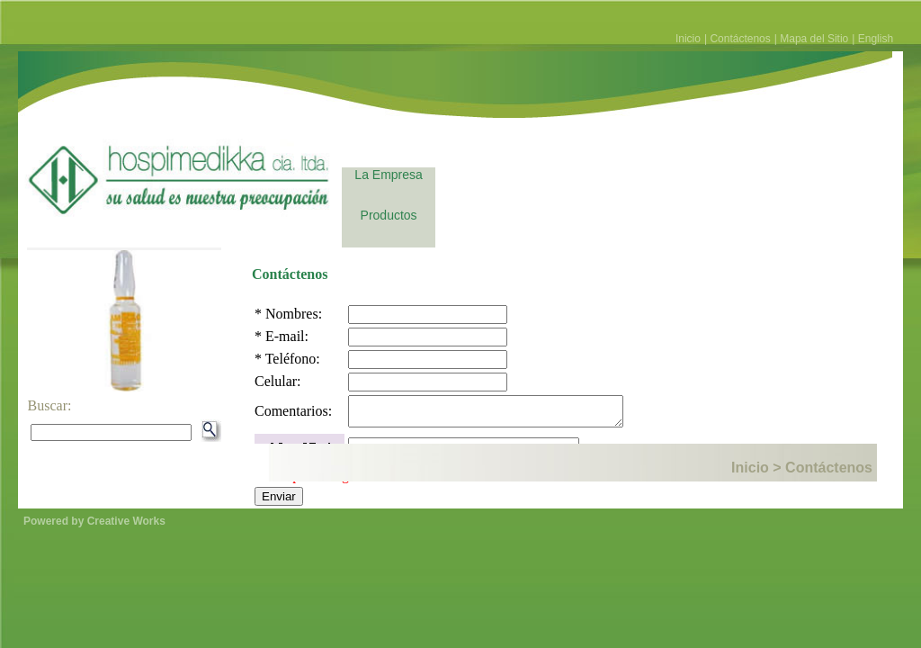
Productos (389, 215)
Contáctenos (740, 38)
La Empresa (388, 174)
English (875, 38)
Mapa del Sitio (814, 38)
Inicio (688, 38)
